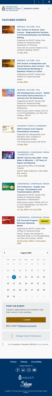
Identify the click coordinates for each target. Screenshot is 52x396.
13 (32, 277)
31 (38, 264)
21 (38, 283)
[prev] (4, 253)
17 (14, 283)
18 (20, 283)
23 (8, 290)
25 (20, 290)
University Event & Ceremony (32, 126)
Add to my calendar (28, 344)
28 (20, 264)
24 (14, 290)
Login (27, 320)
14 (38, 277)
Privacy (14, 362)
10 (14, 277)
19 (26, 283)
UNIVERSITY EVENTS (31, 8)
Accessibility (36, 362)
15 (44, 277)
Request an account (27, 326)
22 (44, 283)
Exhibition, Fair (26, 155)
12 (26, 277)
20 (32, 283)
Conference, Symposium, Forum (33, 152)
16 (8, 283)
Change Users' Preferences (28, 336)
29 (26, 264)
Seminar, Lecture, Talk (28, 27)
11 (20, 277)
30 (32, 264)
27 (14, 264)
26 (8, 264)
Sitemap (24, 362)
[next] (47, 253)
